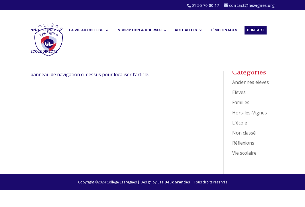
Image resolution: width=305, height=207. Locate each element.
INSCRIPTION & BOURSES (138, 30)
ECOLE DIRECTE (43, 51)
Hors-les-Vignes (249, 113)
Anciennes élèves (250, 82)
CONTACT (255, 30)
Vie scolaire (244, 153)
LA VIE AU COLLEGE (86, 30)
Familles (240, 102)
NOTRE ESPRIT (43, 30)
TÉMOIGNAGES (223, 30)
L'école (239, 123)
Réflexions (243, 143)
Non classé (244, 133)
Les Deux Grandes (174, 182)
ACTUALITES (186, 30)
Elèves (239, 92)
